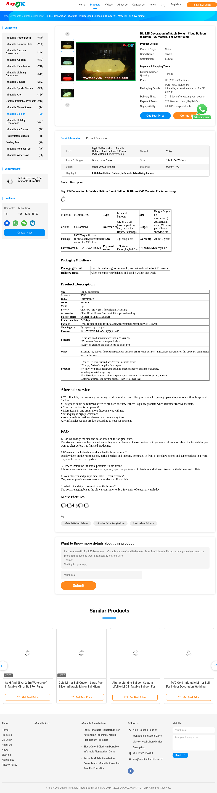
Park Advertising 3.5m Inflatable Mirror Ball (30, 179)
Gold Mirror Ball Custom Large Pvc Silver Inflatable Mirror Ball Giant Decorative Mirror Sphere (80, 686)
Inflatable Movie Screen (24, 107)
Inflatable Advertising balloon (110, 523)
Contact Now (24, 232)
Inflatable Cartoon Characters (24, 52)
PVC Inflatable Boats (24, 136)
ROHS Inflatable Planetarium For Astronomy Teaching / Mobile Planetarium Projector (102, 734)
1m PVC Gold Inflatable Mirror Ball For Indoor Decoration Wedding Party (188, 686)
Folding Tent (24, 142)
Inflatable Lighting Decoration (24, 74)
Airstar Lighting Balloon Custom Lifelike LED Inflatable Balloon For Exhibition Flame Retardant (133, 686)
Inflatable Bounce (24, 82)
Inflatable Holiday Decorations (24, 121)
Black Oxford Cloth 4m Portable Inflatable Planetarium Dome (101, 749)
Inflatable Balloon (24, 114)
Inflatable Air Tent (24, 60)
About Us (7, 744)
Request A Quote (202, 4)
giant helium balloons (143, 523)
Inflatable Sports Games (24, 88)
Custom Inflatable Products (24, 101)
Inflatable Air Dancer (24, 129)
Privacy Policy (9, 764)
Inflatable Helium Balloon (76, 523)
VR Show (7, 739)
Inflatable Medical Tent (24, 148)
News (5, 749)
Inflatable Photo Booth (24, 37)
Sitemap (6, 754)
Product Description (97, 138)
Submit (78, 586)
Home (5, 729)
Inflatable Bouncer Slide (24, 44)
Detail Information (71, 138)
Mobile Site (8, 759)
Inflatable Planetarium (24, 66)
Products (7, 734)
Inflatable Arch (24, 94)
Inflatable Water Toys (24, 155)
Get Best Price (155, 115)
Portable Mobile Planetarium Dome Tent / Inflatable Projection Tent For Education (102, 763)
